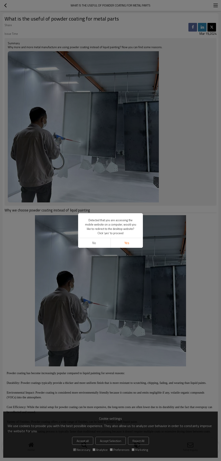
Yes (126, 242)
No (94, 242)
